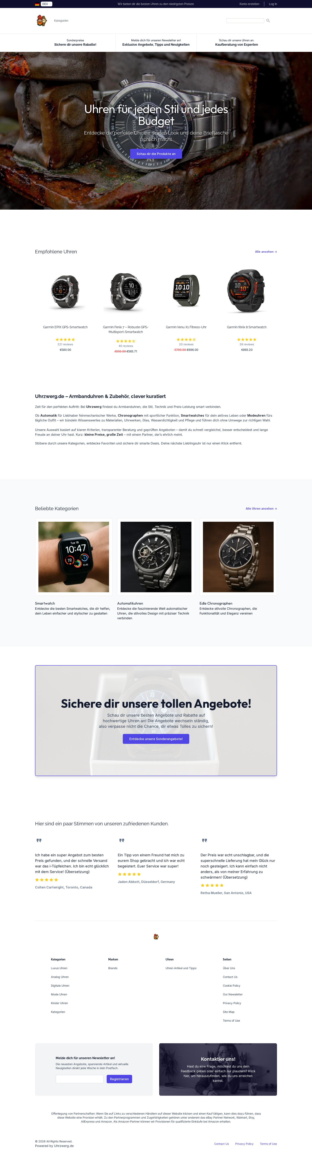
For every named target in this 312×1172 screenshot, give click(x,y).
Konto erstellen (249, 4)
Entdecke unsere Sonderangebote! (156, 739)
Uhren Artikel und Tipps (181, 968)
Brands (112, 968)
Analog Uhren (60, 976)
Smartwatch (45, 603)
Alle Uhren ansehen (261, 508)
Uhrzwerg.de (64, 1146)
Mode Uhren (59, 994)
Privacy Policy (232, 1003)
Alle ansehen (266, 251)
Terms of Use (231, 1020)
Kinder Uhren (59, 1003)
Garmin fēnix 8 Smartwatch (246, 327)
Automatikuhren (130, 603)
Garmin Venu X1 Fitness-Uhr (186, 327)
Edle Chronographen (216, 603)
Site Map (229, 1011)
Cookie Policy (231, 985)
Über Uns (229, 968)
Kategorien (61, 20)
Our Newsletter (233, 994)
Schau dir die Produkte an (156, 154)
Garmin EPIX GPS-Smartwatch (65, 327)
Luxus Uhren (59, 968)
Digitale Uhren (60, 985)
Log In (273, 4)
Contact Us (230, 976)
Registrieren (119, 1079)
